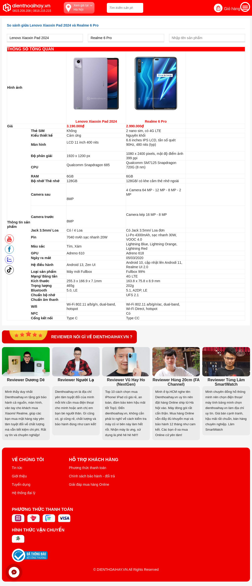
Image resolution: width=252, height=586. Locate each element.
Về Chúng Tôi (28, 459)
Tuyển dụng (21, 484)
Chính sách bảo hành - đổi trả (92, 476)
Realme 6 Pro (156, 121)
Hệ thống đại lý (23, 493)
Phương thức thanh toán (87, 468)
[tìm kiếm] (138, 7)
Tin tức (17, 468)
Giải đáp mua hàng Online (89, 484)
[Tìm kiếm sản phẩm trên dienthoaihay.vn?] (125, 8)
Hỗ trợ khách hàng (93, 459)
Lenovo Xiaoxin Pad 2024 (96, 121)
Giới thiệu (19, 476)
